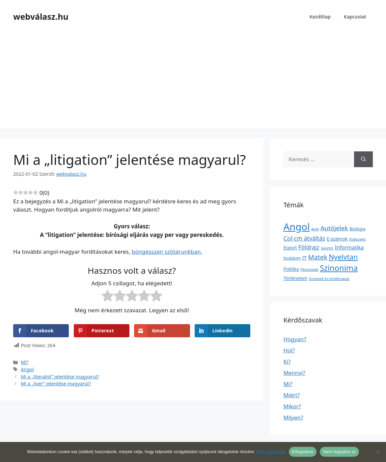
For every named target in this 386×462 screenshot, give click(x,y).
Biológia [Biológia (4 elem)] (357, 229)
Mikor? (292, 406)
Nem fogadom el (339, 451)
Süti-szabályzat (270, 451)
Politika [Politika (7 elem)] (291, 269)
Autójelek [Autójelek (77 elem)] (334, 228)
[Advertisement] (193, 82)
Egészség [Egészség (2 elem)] (357, 239)
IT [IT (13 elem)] (304, 257)
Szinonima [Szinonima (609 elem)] (339, 268)
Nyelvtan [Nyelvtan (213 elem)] (343, 257)
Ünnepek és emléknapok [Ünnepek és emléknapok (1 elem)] (329, 278)
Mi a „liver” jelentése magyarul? (56, 383)
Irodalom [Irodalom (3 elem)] (292, 258)
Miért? (291, 395)
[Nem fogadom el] (377, 452)
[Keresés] (363, 159)
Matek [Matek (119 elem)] (317, 257)
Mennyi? (294, 372)
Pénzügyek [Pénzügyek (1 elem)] (309, 269)
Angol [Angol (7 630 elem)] (296, 226)
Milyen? (293, 417)
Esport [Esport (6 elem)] (290, 248)
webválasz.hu (41, 16)
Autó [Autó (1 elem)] (315, 229)
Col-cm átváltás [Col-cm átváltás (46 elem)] (304, 238)
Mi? (24, 362)
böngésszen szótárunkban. (167, 251)
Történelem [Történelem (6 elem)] (295, 278)
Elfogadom (302, 451)
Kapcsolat (355, 16)
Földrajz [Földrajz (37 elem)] (308, 247)
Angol (27, 369)
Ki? (286, 361)
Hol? (289, 350)
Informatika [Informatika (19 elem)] (349, 247)
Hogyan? (294, 339)
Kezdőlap (319, 16)
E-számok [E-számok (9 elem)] (337, 239)
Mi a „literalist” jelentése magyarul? (60, 376)
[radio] (107, 297)
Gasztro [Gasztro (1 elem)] (327, 248)
